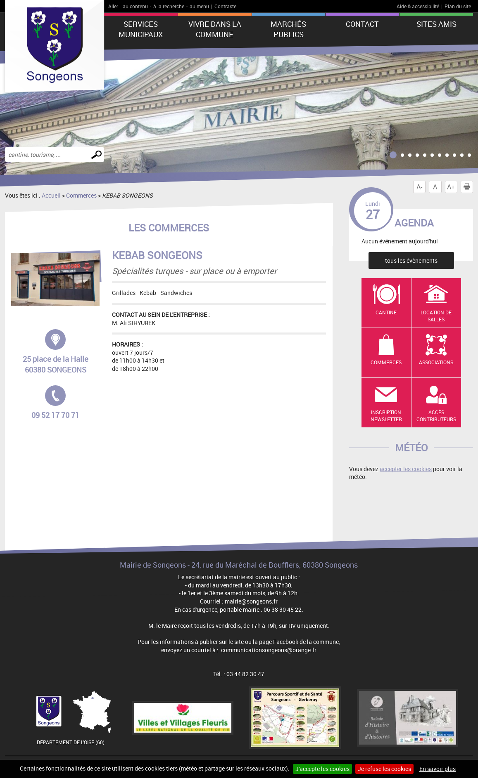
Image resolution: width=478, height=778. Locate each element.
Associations (436, 362)
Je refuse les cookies (384, 769)
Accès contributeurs (436, 415)
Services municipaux (141, 29)
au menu (199, 6)
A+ (451, 186)
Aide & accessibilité (418, 6)
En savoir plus (437, 769)
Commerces (81, 195)
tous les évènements (411, 260)
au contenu (135, 6)
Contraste (225, 6)
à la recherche (168, 6)
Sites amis (436, 24)
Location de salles (436, 316)
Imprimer (468, 186)
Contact (362, 24)
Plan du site (458, 6)
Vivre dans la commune (214, 29)
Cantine (386, 312)
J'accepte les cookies (322, 769)
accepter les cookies (406, 469)
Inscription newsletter (386, 415)
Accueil (51, 195)
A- (419, 186)
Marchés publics (288, 29)
